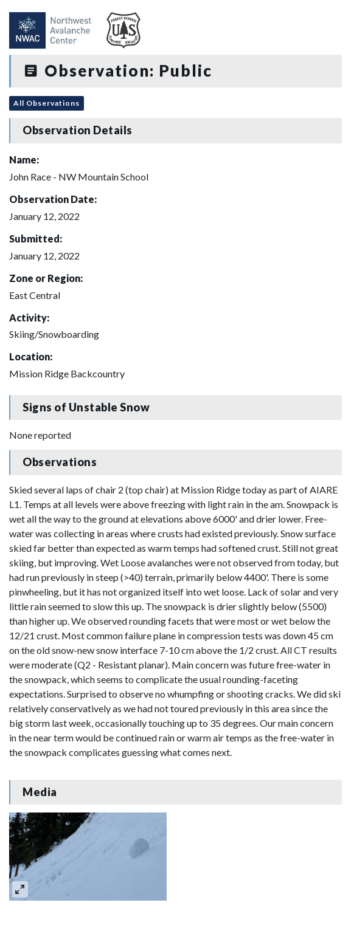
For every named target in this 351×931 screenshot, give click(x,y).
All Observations (46, 103)
